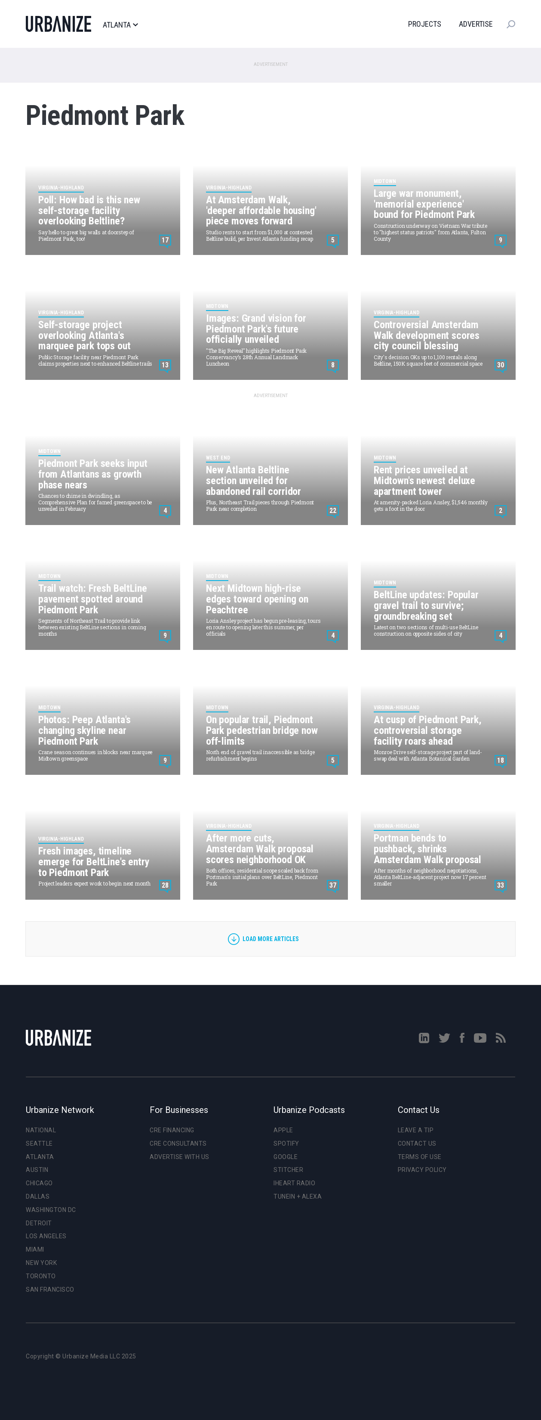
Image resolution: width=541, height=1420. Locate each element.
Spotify (286, 1143)
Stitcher (288, 1169)
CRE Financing (172, 1130)
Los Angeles (46, 1236)
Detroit (39, 1223)
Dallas (37, 1196)
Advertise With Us (179, 1156)
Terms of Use (420, 1156)
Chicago (39, 1183)
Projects (424, 23)
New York (41, 1262)
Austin (37, 1169)
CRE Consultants (178, 1143)
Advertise (476, 23)
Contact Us (417, 1143)
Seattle (39, 1143)
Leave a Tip (416, 1130)
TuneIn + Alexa (298, 1196)
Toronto (41, 1276)
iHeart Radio (294, 1183)
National (41, 1130)
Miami (35, 1249)
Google (286, 1156)
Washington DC (51, 1209)
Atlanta (120, 25)
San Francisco (50, 1289)
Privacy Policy (422, 1169)
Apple (283, 1130)
